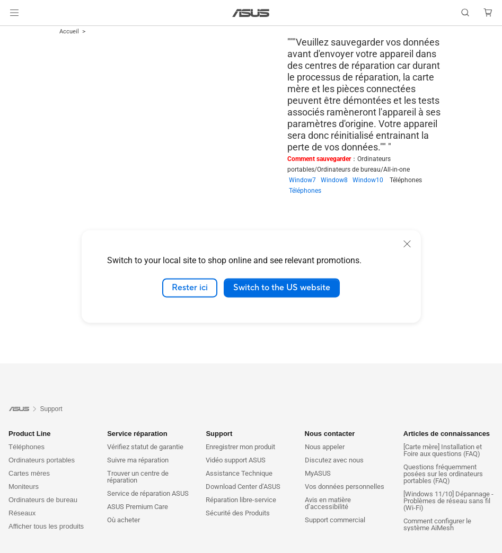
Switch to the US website (281, 287)
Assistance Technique (239, 473)
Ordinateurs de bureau (42, 499)
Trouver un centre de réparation (138, 477)
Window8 (337, 180)
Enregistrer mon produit (240, 446)
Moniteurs (23, 486)
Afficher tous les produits (46, 526)
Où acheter (123, 519)
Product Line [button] (29, 433)
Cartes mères (29, 473)
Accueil (69, 31)
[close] (407, 243)
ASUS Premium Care (137, 506)
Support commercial (335, 519)
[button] (14, 12)
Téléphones (305, 190)
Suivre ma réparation (138, 460)
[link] (251, 13)
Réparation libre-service (241, 499)
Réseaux (22, 513)
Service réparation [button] (137, 433)
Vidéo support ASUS (236, 460)
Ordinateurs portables (41, 460)
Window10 (371, 180)
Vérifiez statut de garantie (145, 446)
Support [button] (219, 433)
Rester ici (190, 287)
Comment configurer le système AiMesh (437, 524)
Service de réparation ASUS (148, 493)
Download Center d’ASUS (243, 486)
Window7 (305, 180)
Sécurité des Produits (238, 513)
